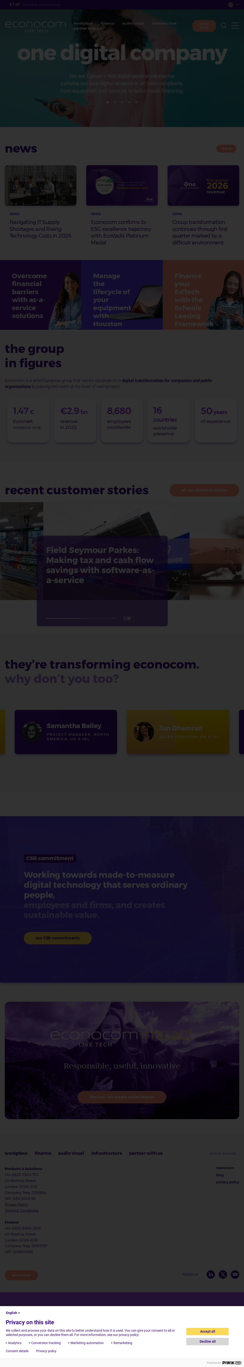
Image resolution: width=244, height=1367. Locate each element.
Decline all (208, 1341)
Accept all (207, 1331)
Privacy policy (46, 1351)
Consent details (17, 1351)
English (13, 1313)
